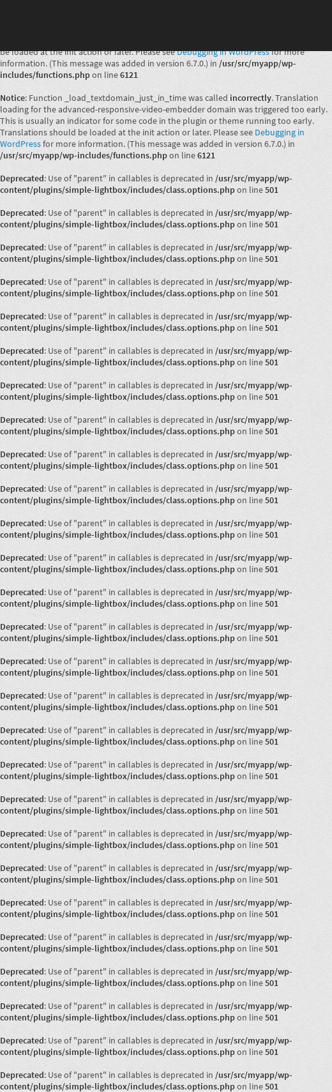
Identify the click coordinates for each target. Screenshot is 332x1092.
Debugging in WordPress (223, 51)
